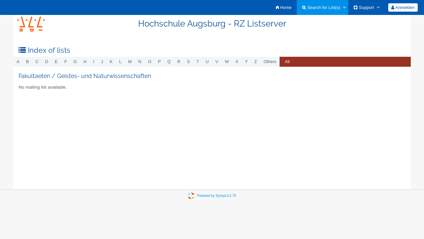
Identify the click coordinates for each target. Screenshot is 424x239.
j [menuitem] (102, 61)
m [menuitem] (130, 61)
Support (363, 7)
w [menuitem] (227, 61)
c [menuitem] (36, 61)
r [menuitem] (178, 61)
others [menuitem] (270, 61)
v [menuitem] (216, 61)
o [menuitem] (149, 61)
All (287, 61)
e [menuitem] (56, 61)
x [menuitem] (237, 61)
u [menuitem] (207, 61)
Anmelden (402, 7)
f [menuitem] (65, 61)
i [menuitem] (93, 61)
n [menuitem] (139, 61)
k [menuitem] (111, 61)
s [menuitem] (188, 61)
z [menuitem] (255, 61)
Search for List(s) (321, 7)
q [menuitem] (169, 61)
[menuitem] (284, 7)
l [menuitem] (120, 61)
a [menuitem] (18, 61)
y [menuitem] (246, 61)
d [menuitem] (46, 61)
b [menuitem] (27, 61)
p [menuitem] (159, 61)
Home (284, 7)
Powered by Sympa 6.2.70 (216, 196)
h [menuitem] (84, 61)
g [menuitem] (75, 61)
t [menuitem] (197, 61)
